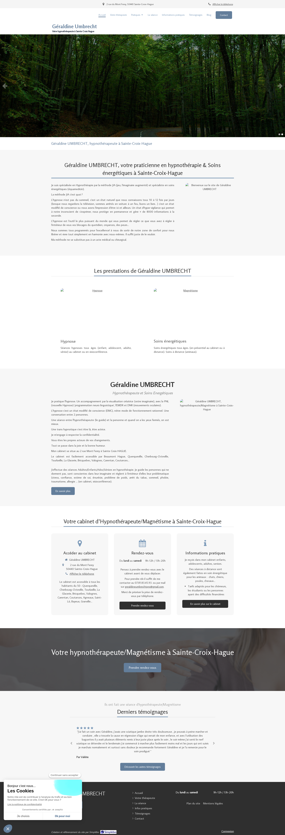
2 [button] (282, 134)
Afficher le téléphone (222, 4)
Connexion (227, 831)
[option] (142, 85)
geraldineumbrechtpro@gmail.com (144, 586)
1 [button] (279, 134)
